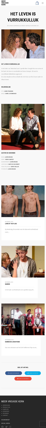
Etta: (2, 91)
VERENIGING (6, 405)
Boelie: (3, 93)
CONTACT (5, 415)
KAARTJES (6, 409)
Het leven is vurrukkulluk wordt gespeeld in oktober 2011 (23, 25)
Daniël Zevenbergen (10, 93)
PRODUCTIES (6, 407)
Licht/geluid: (4, 164)
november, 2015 (9, 282)
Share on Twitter (33, 373)
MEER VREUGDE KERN (12, 401)
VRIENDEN (6, 413)
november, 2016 (9, 221)
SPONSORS (6, 411)
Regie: (2, 157)
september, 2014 (9, 339)
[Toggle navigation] (43, 3)
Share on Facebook (14, 373)
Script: (3, 159)
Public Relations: (6, 166)
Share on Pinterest (24, 378)
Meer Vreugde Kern (5, 3)
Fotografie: (4, 169)
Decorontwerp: (5, 162)
